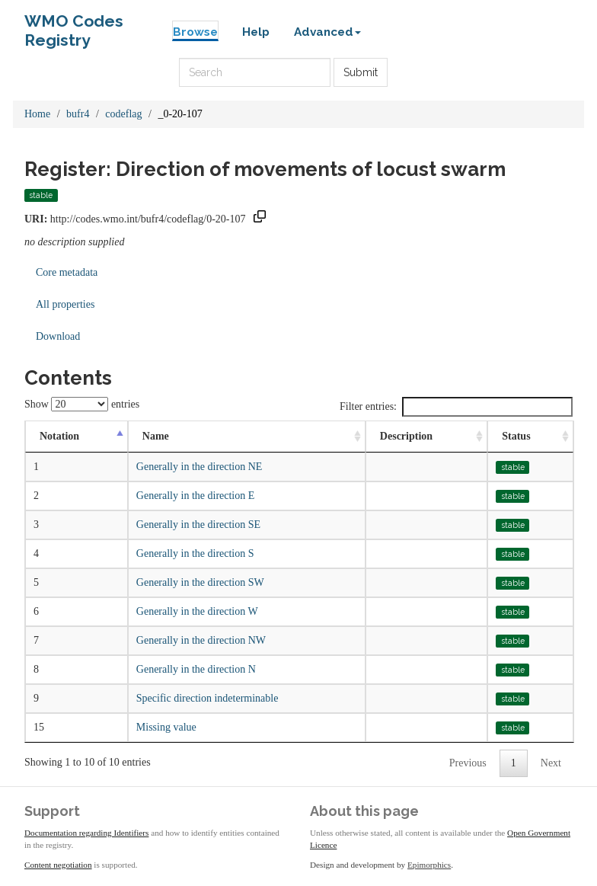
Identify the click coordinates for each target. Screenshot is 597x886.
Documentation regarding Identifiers (86, 832)
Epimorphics (429, 864)
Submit (360, 72)
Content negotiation (58, 864)
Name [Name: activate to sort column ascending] (155, 436)
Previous (468, 763)
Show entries (81, 404)
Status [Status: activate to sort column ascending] (516, 436)
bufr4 (77, 114)
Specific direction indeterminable (207, 698)
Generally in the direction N (196, 669)
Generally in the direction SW (200, 582)
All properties (65, 304)
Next (551, 763)
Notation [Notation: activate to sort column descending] (59, 436)
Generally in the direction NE (199, 466)
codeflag (123, 114)
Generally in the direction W (197, 611)
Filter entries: (456, 407)
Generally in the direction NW (201, 640)
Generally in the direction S (195, 553)
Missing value (166, 727)
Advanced (327, 32)
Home (37, 114)
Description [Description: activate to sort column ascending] (406, 436)
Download (58, 336)
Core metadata (66, 272)
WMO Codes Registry (73, 24)
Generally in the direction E (195, 495)
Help (256, 32)
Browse (195, 32)
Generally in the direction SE (198, 524)
